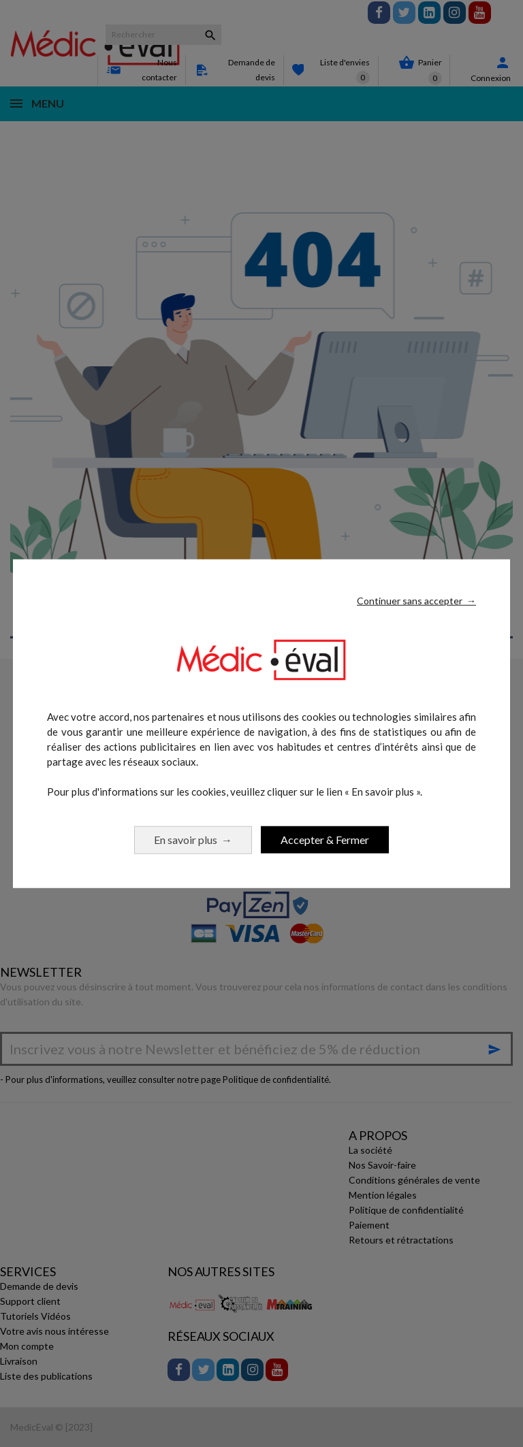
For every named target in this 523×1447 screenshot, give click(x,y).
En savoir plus (193, 838)
